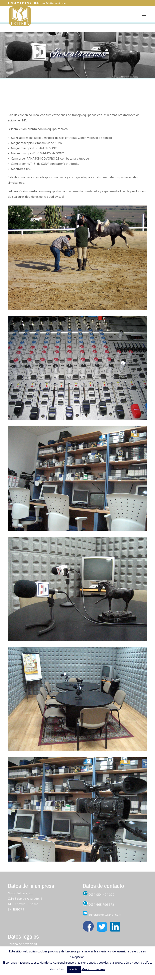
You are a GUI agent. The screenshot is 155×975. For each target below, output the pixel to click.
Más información (93, 969)
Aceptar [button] (73, 969)
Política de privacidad (22, 944)
